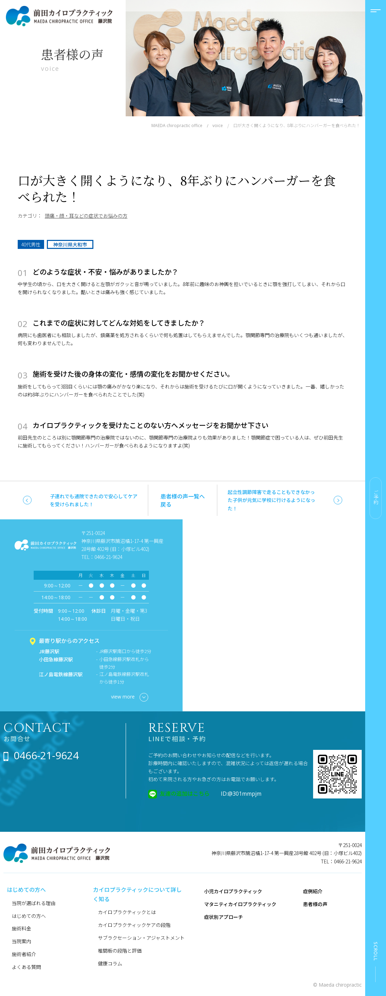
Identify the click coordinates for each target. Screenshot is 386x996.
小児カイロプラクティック (233, 891)
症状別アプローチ (223, 916)
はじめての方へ (29, 915)
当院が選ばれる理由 (34, 902)
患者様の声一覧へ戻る (182, 500)
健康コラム (110, 963)
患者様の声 (315, 904)
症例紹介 (312, 891)
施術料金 (21, 928)
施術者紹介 (24, 954)
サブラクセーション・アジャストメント (141, 937)
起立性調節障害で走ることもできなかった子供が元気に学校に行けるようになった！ (271, 499)
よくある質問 (26, 966)
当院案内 (21, 941)
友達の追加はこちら (185, 793)
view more (129, 697)
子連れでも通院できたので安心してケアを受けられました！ (93, 500)
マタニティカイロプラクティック (240, 904)
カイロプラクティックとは (127, 912)
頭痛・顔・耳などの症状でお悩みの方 (86, 215)
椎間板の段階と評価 (120, 950)
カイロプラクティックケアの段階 (134, 924)
